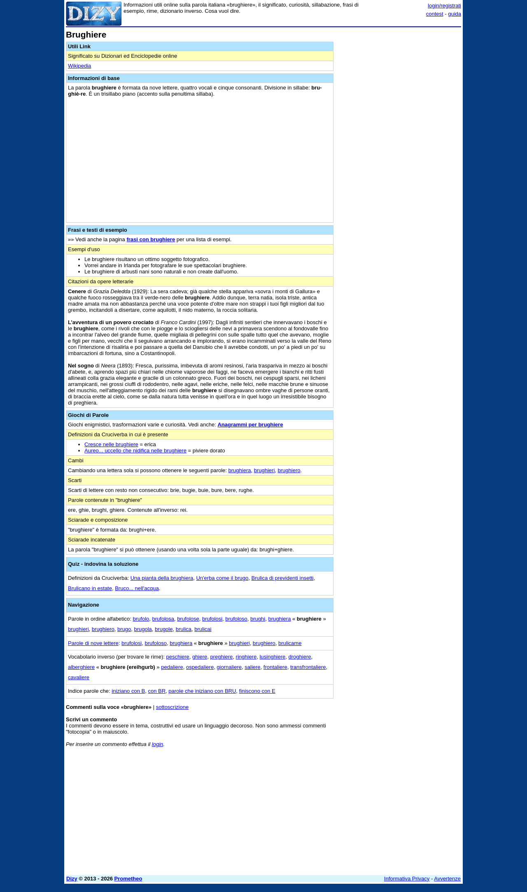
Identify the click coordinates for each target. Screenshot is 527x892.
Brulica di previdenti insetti (282, 578)
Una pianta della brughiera (162, 578)
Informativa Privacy (407, 879)
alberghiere (81, 667)
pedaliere (172, 667)
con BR (157, 691)
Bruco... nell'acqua (137, 588)
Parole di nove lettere (93, 643)
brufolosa (163, 619)
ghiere (199, 657)
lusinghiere (272, 657)
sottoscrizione (172, 707)
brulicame (289, 643)
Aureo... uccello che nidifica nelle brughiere (135, 450)
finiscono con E (257, 691)
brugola (143, 629)
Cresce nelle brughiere (111, 444)
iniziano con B (128, 691)
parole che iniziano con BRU (202, 691)
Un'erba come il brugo (222, 578)
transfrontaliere (308, 667)
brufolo (141, 619)
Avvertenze (447, 879)
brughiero (289, 470)
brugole (164, 629)
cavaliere (78, 677)
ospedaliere (200, 667)
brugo (124, 629)
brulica (183, 629)
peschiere (177, 657)
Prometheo (128, 879)
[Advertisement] (399, 154)
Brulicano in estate (90, 588)
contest (434, 14)
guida (454, 14)
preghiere (221, 657)
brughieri (264, 470)
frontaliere (275, 667)
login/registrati (444, 5)
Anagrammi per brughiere (250, 424)
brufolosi (212, 619)
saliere (252, 667)
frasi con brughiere (150, 239)
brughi (257, 619)
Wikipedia (79, 66)
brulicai (202, 629)
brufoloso (236, 619)
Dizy (71, 879)
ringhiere (246, 657)
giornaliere (229, 667)
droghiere (300, 657)
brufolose (188, 619)
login (157, 744)
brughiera (240, 470)
